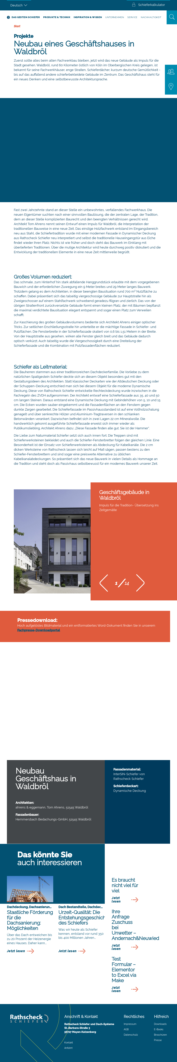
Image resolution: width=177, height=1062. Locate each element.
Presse (158, 1040)
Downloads (160, 1024)
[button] (103, 584)
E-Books (158, 1029)
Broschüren (160, 1034)
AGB (126, 1029)
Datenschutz (131, 1034)
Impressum (130, 1024)
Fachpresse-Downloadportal (38, 630)
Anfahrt (68, 1048)
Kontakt (68, 1042)
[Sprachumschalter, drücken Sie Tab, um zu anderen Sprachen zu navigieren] (19, 5)
